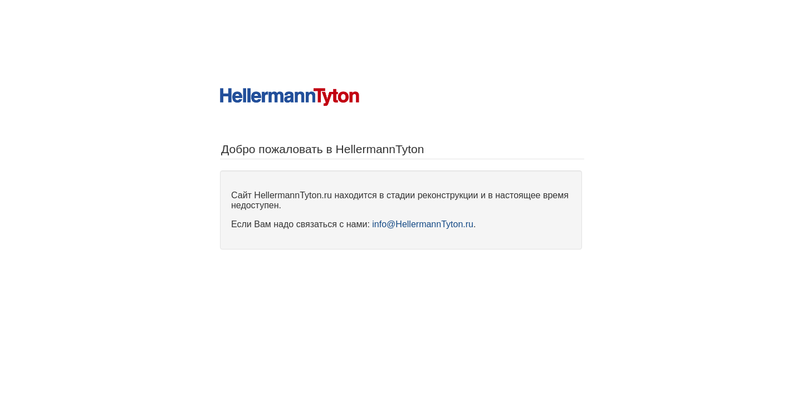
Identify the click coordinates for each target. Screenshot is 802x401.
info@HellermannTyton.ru (422, 224)
